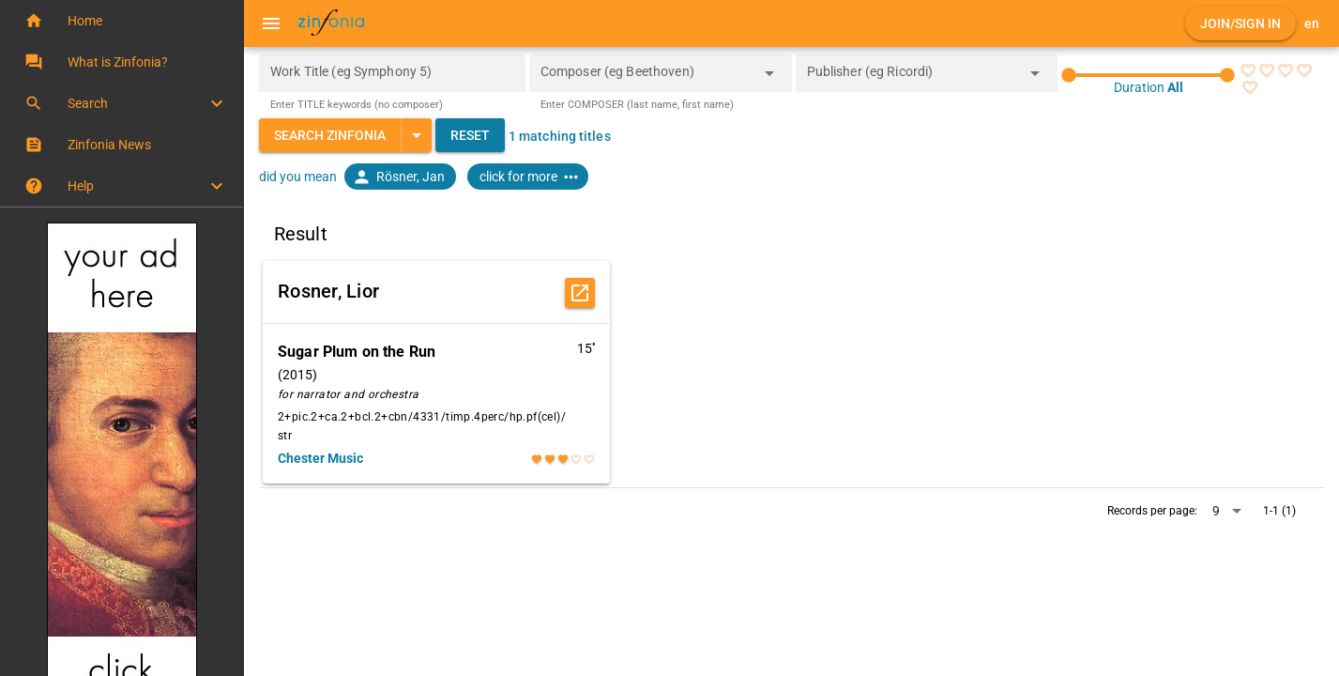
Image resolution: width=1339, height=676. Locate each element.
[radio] (1247, 70)
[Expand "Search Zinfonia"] (416, 135)
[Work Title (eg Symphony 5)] (392, 73)
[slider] (1148, 75)
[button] (121, 20)
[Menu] (271, 23)
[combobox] (646, 79)
